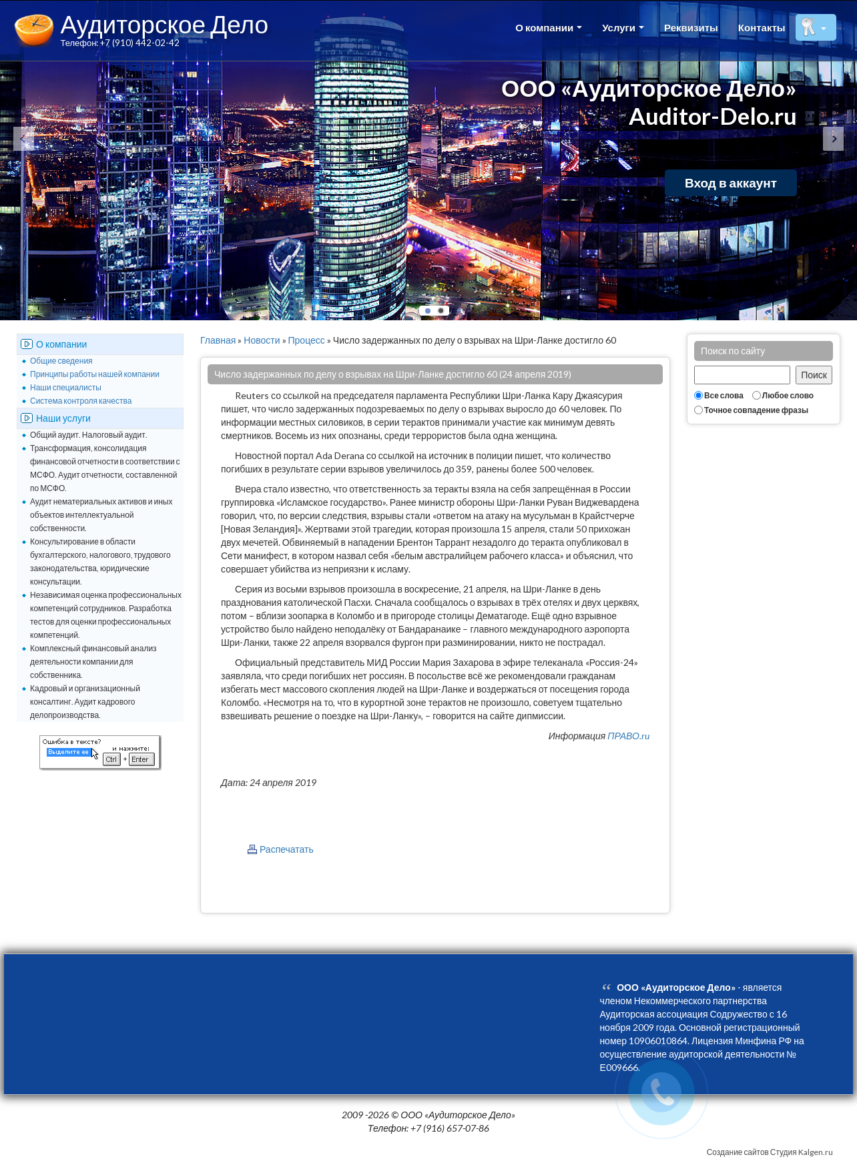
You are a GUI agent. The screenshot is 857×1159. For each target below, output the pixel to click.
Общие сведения (61, 361)
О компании (548, 27)
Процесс (306, 340)
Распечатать (287, 849)
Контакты (762, 27)
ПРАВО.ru (628, 735)
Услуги (623, 27)
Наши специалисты (65, 387)
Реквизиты (691, 27)
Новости (262, 340)
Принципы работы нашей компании (95, 374)
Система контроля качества (80, 401)
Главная (218, 340)
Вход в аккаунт (731, 182)
